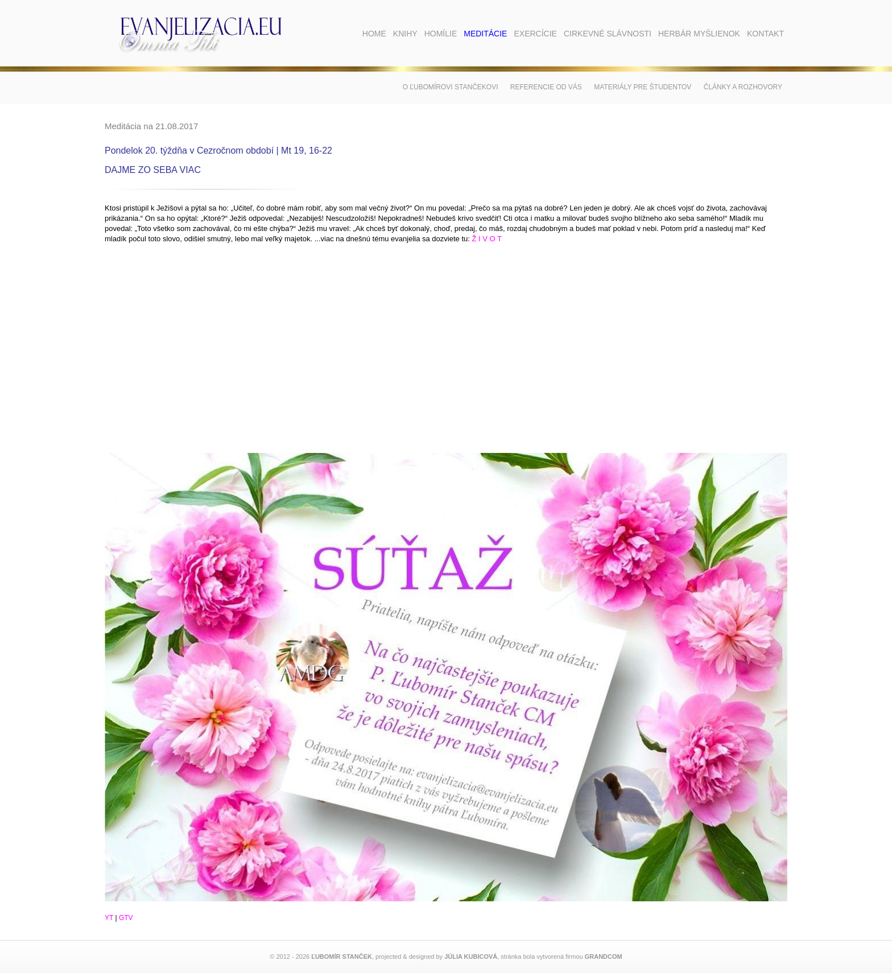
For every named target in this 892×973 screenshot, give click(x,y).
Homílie (440, 33)
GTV (126, 918)
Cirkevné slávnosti (607, 33)
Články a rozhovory (743, 87)
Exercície (535, 33)
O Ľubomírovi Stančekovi (450, 87)
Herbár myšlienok (699, 33)
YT (109, 918)
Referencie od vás (546, 87)
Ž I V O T (487, 238)
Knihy (405, 33)
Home (374, 33)
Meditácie (485, 33)
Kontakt (765, 33)
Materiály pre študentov (642, 87)
